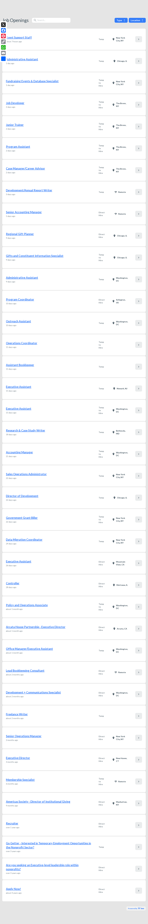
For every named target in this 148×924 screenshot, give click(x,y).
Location (137, 20)
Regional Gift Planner (20, 234)
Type (121, 20)
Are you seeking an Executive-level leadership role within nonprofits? (42, 867)
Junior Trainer (15, 124)
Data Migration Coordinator (24, 539)
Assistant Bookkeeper (20, 365)
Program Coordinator (20, 299)
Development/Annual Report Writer (29, 190)
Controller (12, 583)
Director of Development (22, 496)
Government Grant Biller (22, 517)
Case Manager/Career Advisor (25, 168)
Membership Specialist (20, 779)
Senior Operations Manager (23, 736)
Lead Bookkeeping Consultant (25, 670)
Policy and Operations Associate (27, 605)
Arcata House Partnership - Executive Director (35, 627)
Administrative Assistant (22, 59)
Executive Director (18, 758)
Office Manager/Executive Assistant (29, 648)
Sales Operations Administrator (26, 474)
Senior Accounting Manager (24, 212)
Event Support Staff (19, 37)
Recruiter (12, 823)
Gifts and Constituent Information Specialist (34, 255)
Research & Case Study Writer (25, 430)
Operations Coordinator (21, 343)
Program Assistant (18, 146)
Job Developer (15, 103)
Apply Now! (13, 889)
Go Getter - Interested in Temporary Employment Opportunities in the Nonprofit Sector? (48, 845)
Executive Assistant (18, 386)
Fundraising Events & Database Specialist (32, 81)
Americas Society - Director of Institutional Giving (38, 801)
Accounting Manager (19, 452)
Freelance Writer (17, 714)
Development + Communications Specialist (33, 692)
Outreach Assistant (18, 321)
